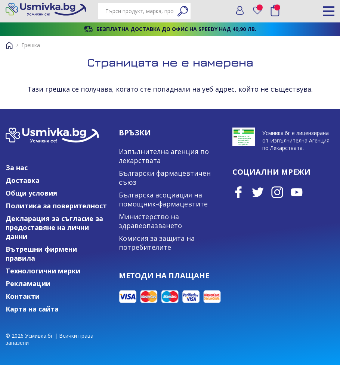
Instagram (277, 192)
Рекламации (28, 283)
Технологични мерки (43, 270)
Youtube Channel (297, 192)
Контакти (23, 296)
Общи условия (31, 192)
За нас (17, 167)
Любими (260, 8)
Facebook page (238, 192)
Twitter (258, 192)
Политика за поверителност (56, 205)
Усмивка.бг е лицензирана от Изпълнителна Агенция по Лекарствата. (296, 140)
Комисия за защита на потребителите (157, 243)
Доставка (23, 180)
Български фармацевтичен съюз (165, 178)
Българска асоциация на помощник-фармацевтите (163, 199)
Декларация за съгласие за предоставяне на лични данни (54, 227)
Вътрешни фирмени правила (41, 254)
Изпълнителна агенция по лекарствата (164, 156)
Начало (9, 45)
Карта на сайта (32, 308)
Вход (240, 10)
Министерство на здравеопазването (150, 221)
